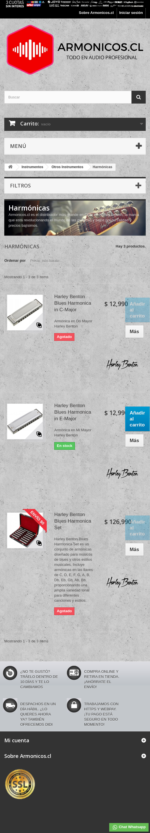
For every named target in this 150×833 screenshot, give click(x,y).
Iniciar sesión (131, 13)
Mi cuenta (16, 740)
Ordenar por (15, 260)
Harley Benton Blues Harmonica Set (72, 521)
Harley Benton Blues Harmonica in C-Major (72, 303)
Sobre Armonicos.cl (96, 13)
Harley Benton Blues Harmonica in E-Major (72, 412)
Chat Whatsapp (129, 827)
